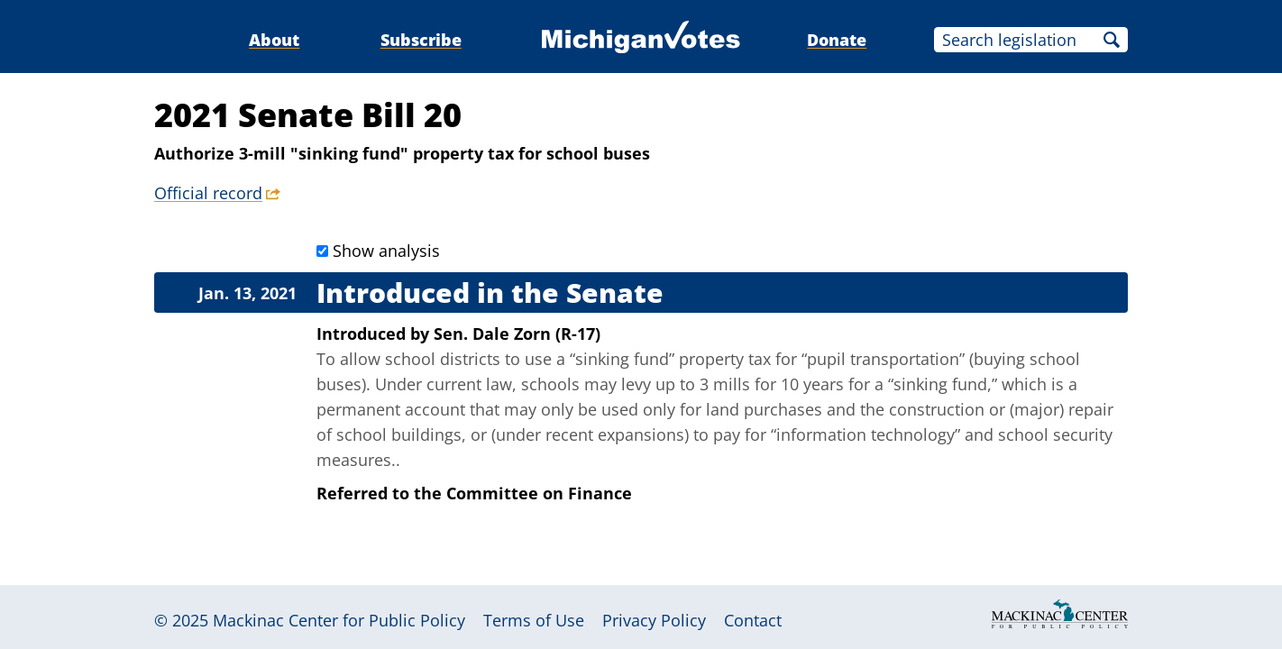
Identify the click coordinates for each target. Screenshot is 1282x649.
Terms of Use (533, 620)
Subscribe (421, 39)
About (274, 39)
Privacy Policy (654, 620)
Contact (753, 620)
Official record (208, 193)
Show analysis (386, 250)
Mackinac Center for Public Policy (339, 620)
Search (1111, 39)
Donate (836, 39)
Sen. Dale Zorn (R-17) (517, 333)
